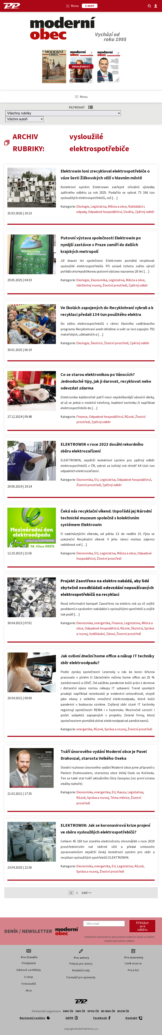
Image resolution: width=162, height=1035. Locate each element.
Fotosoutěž (29, 984)
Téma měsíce (119, 797)
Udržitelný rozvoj (88, 285)
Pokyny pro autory (81, 963)
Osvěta (128, 212)
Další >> (87, 893)
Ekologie (82, 206)
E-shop (28, 977)
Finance (82, 416)
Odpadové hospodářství (105, 212)
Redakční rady (81, 970)
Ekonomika (99, 280)
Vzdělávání (97, 634)
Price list (133, 970)
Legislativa (99, 206)
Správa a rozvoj (115, 729)
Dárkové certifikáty (29, 970)
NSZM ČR (123, 1011)
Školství (97, 343)
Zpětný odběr (144, 212)
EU (96, 479)
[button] (142, 926)
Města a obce (117, 206)
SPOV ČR (93, 1011)
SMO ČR (68, 1011)
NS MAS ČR (108, 1011)
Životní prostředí (115, 285)
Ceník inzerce (133, 963)
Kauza (121, 792)
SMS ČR (80, 1011)
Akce (29, 990)
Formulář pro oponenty (81, 977)
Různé (129, 416)
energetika (102, 623)
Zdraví (110, 634)
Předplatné (29, 963)
